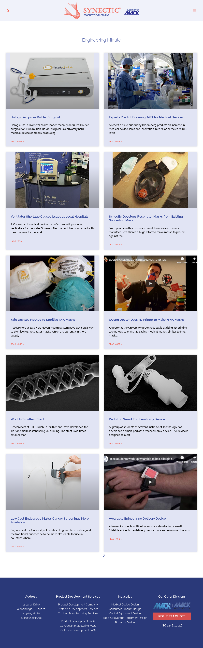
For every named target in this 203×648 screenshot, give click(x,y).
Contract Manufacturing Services (78, 613)
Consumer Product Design (125, 609)
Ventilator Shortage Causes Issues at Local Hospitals (49, 216)
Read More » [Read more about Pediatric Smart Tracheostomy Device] (115, 443)
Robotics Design (125, 622)
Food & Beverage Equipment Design (125, 617)
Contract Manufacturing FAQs (78, 625)
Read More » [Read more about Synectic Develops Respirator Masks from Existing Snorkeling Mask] (115, 245)
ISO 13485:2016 (171, 625)
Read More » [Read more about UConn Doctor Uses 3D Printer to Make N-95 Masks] (115, 344)
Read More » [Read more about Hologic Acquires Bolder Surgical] (17, 141)
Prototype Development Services (78, 609)
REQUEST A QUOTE (172, 616)
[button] (8, 10)
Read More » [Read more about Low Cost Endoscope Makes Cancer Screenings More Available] (17, 547)
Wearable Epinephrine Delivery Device (137, 518)
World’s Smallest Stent (27, 419)
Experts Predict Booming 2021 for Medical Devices (146, 117)
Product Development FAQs (78, 621)
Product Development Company (78, 604)
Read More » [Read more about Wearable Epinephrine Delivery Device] (115, 539)
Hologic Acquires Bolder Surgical (35, 117)
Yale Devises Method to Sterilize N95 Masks (43, 320)
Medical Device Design (125, 604)
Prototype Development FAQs (78, 630)
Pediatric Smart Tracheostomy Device (137, 419)
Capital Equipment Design (125, 613)
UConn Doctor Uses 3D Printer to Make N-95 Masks (146, 320)
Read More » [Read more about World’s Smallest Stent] (17, 443)
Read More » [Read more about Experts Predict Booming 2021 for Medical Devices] (115, 141)
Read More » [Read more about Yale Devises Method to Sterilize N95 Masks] (17, 344)
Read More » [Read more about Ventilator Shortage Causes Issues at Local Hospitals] (17, 241)
